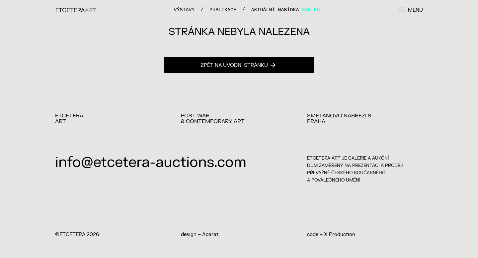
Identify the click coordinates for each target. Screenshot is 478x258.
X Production (339, 234)
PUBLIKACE (222, 10)
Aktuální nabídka (285, 10)
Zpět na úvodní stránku (238, 65)
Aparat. (210, 234)
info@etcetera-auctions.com (150, 162)
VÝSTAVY (184, 10)
